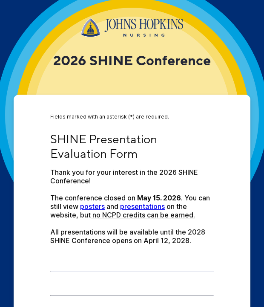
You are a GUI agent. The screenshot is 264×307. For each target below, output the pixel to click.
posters (92, 206)
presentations (142, 206)
